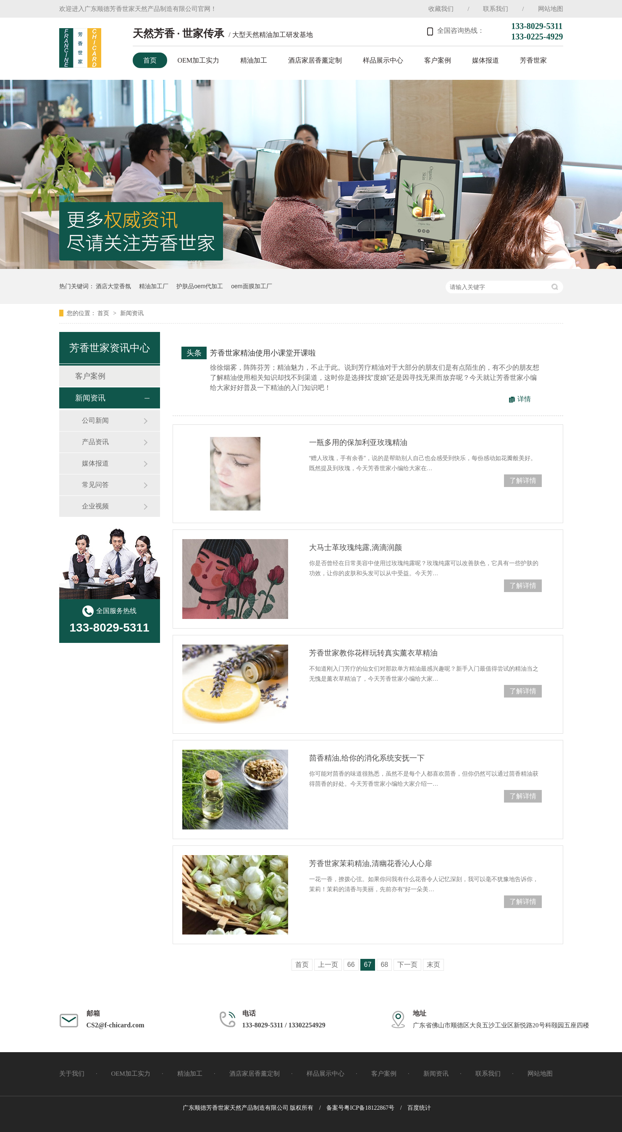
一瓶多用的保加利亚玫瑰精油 (358, 442)
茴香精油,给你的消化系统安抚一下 (367, 758)
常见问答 (95, 484)
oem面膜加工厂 (251, 286)
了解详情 (522, 480)
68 (384, 964)
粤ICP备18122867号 (369, 1108)
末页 (433, 964)
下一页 (407, 964)
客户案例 (437, 60)
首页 (150, 60)
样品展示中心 (383, 60)
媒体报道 (485, 60)
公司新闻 (95, 420)
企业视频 (95, 506)
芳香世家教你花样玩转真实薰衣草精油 (373, 653)
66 (351, 964)
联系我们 (495, 8)
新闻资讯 (132, 313)
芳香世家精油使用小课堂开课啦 (263, 353)
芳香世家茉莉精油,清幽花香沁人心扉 (370, 863)
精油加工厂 (153, 286)
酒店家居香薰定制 (315, 60)
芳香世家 (533, 60)
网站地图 (550, 8)
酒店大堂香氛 (113, 286)
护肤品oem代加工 (199, 286)
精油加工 (253, 60)
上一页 (328, 964)
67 (368, 964)
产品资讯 (95, 441)
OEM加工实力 (199, 60)
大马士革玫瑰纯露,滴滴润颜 (355, 547)
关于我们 (71, 1073)
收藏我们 (441, 8)
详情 (524, 399)
